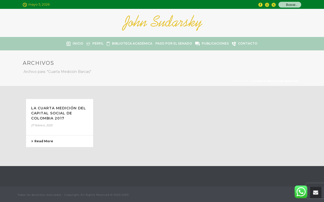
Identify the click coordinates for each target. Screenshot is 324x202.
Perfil (95, 44)
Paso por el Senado (173, 43)
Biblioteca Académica (129, 44)
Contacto (244, 44)
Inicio (75, 44)
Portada (240, 81)
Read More (42, 141)
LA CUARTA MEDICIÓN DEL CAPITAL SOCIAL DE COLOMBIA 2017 (58, 113)
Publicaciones (212, 44)
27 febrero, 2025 (42, 125)
